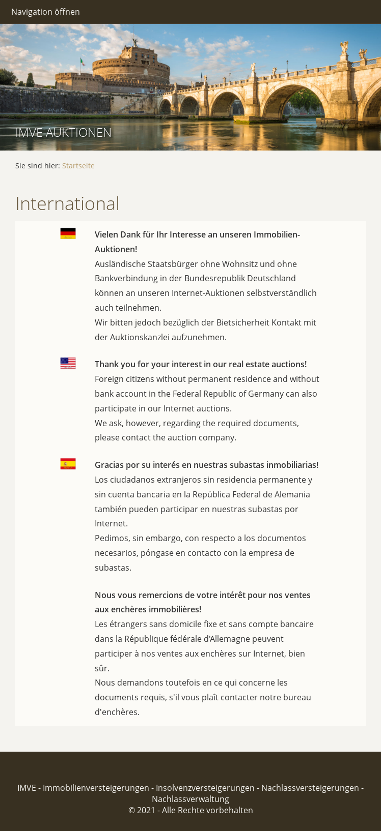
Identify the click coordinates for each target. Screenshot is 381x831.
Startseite (78, 165)
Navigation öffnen (45, 11)
